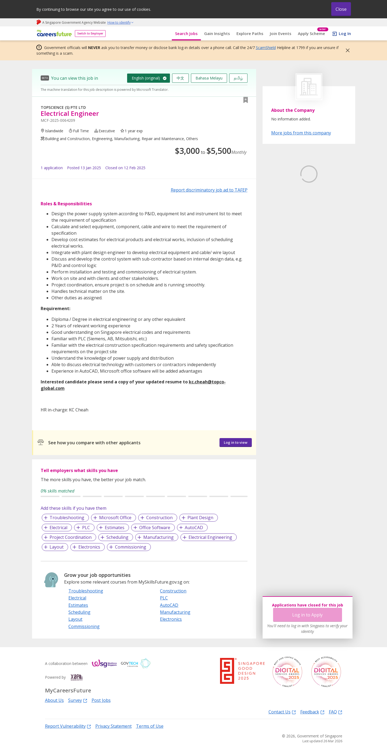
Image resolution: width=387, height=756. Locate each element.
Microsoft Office (115, 518)
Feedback (312, 711)
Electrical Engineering (210, 537)
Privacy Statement (113, 726)
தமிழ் (238, 78)
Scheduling (117, 537)
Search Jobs (186, 33)
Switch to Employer (90, 33)
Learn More (286, 214)
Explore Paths (249, 33)
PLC (86, 527)
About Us (54, 700)
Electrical (58, 527)
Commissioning (130, 547)
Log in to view (235, 442)
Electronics (89, 547)
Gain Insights (217, 33)
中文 (180, 78)
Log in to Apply (307, 615)
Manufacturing (158, 537)
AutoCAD (194, 527)
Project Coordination (71, 537)
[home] (53, 33)
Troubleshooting (67, 518)
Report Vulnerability (68, 726)
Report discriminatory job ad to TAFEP (209, 190)
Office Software (154, 527)
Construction (159, 518)
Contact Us (282, 711)
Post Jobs (101, 700)
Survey (77, 700)
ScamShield (266, 47)
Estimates (114, 527)
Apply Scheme (313, 33)
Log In (345, 33)
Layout (57, 547)
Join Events (280, 33)
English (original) (146, 78)
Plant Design (200, 518)
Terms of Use (149, 726)
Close (341, 9)
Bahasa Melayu (209, 78)
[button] (346, 50)
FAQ (335, 711)
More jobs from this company (301, 132)
